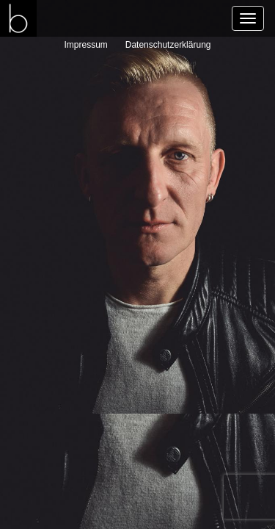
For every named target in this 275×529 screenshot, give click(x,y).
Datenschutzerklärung (168, 45)
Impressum (86, 45)
